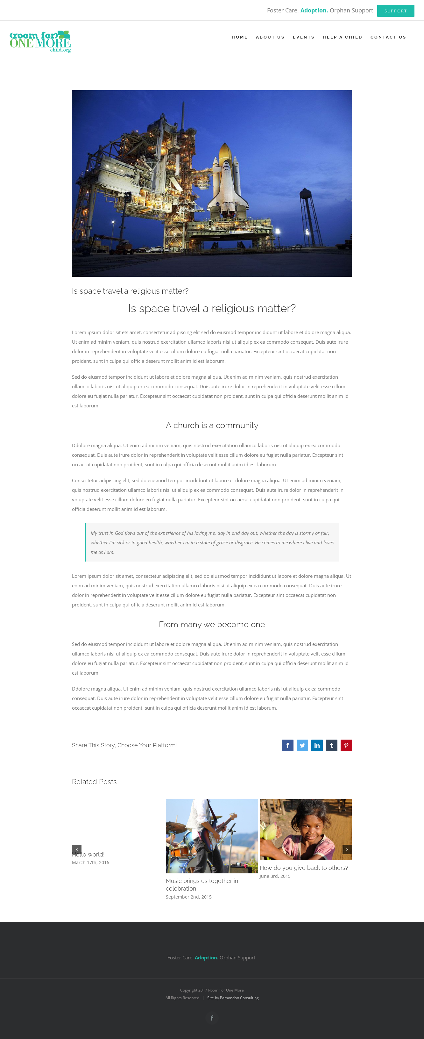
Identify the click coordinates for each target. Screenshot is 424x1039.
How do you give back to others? (304, 867)
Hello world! (88, 854)
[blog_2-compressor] (212, 183)
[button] (76, 849)
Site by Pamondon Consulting (233, 997)
